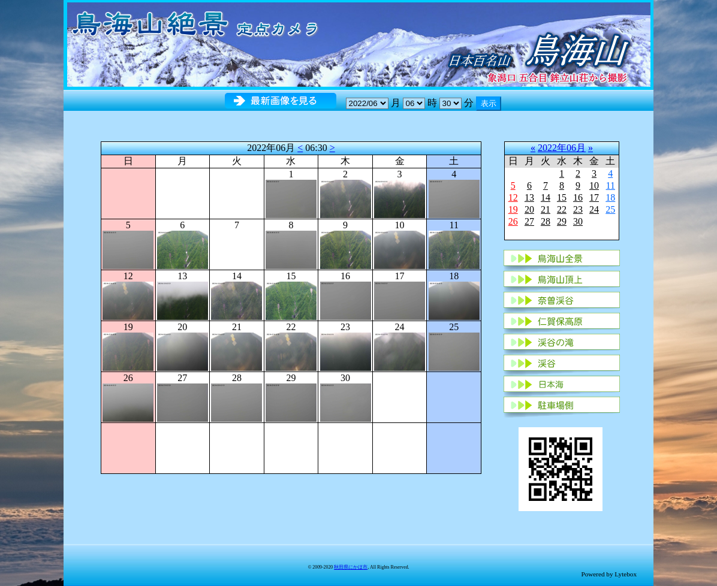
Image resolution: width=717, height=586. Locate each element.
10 (594, 185)
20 (529, 209)
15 (562, 197)
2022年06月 (562, 148)
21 (545, 209)
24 (594, 209)
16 (578, 197)
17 (594, 197)
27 (529, 221)
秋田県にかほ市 (350, 567)
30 (578, 221)
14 (545, 197)
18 (610, 197)
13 (529, 197)
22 (562, 209)
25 (610, 209)
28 (545, 221)
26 (513, 221)
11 (610, 185)
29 (562, 221)
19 (513, 209)
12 (513, 197)
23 (578, 209)
